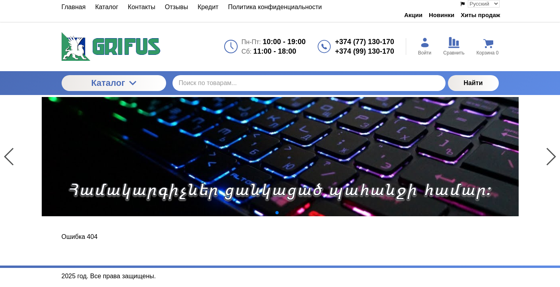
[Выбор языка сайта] (484, 4)
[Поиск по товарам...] (309, 83)
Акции (413, 15)
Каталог (113, 83)
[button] (270, 212)
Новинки (441, 15)
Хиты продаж (480, 15)
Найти (473, 83)
